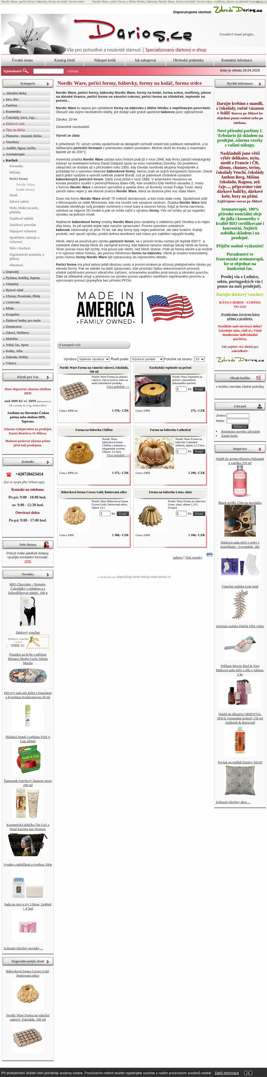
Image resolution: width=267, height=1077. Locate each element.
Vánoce (11, 363)
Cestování (13, 302)
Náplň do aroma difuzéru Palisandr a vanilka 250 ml (240, 461)
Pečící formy (19, 179)
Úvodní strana (22, 60)
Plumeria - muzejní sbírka (24, 136)
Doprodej (12, 272)
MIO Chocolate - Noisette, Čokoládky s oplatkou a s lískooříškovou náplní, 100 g (28, 588)
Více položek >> (118, 387)
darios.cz (261, 1)
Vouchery (12, 142)
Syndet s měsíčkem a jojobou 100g (28, 864)
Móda (10, 308)
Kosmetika (13, 111)
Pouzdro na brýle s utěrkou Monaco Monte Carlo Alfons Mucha (28, 658)
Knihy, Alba (14, 351)
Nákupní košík (105, 60)
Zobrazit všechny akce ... (233, 802)
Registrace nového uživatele (240, 431)
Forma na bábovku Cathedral (170, 430)
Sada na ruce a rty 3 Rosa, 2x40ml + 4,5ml (27, 906)
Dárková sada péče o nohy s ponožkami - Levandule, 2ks (240, 544)
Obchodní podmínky (188, 60)
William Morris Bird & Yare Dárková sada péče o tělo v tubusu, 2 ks (240, 670)
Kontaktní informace (236, 60)
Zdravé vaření (19, 201)
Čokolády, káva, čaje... (21, 117)
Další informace (227, 1073)
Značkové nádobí (21, 218)
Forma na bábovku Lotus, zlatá (170, 492)
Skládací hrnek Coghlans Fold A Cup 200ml (28, 739)
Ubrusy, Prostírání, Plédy (23, 296)
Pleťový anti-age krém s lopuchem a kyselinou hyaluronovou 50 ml (28, 695)
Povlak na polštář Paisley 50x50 (240, 762)
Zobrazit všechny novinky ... (23, 948)
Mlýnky (15, 172)
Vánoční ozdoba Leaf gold (240, 586)
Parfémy (11, 105)
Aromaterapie (15, 154)
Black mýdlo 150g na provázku (239, 503)
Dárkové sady (15, 124)
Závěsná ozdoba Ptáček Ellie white (240, 626)
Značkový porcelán (23, 225)
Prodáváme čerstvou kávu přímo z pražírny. (239, 316)
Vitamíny (12, 284)
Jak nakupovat (145, 60)
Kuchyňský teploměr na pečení (170, 368)
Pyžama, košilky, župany (23, 278)
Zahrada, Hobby (17, 357)
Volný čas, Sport (17, 345)
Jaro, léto (12, 99)
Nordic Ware (25, 184)
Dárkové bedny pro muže (23, 320)
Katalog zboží (64, 60)
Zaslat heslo (229, 436)
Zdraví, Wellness (17, 333)
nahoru (178, 557)
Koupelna (12, 314)
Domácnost (13, 326)
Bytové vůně (14, 290)
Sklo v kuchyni (20, 248)
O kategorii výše (70, 345)
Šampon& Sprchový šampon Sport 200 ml (28, 783)
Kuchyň (11, 160)
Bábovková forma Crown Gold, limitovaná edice (94, 492)
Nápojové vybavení (23, 231)
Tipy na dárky (15, 130)
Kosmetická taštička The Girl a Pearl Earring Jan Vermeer (27, 827)
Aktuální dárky (16, 93)
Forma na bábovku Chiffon (94, 430)
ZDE (27, 561)
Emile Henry (25, 190)
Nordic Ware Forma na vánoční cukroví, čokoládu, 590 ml (94, 369)
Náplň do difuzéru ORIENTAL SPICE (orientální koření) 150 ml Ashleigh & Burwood (240, 718)
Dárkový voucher (28, 632)
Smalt (13, 195)
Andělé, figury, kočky (21, 148)
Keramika (16, 166)
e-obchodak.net (107, 576)
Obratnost (16, 265)
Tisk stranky (193, 557)
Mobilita (12, 339)
